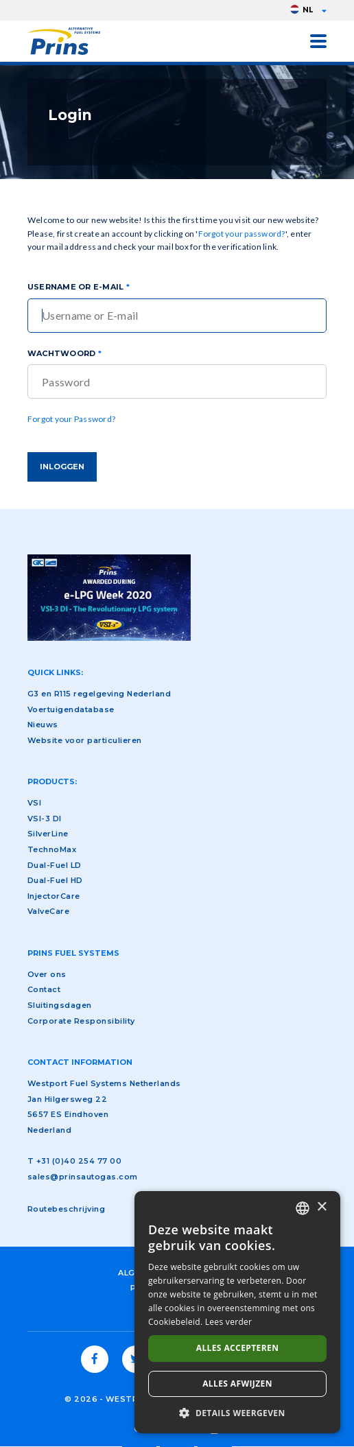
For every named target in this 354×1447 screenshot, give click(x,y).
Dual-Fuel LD (54, 865)
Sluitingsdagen (59, 1005)
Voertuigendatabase (71, 709)
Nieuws (42, 724)
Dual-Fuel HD (55, 880)
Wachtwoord (61, 353)
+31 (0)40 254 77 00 (78, 1161)
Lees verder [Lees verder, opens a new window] (228, 1322)
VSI (34, 803)
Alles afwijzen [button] (237, 1383)
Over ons (47, 974)
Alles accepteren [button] (237, 1348)
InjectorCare (53, 896)
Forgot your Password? (71, 419)
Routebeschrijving (66, 1209)
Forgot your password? (241, 233)
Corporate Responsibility (81, 1021)
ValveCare (48, 911)
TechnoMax (51, 849)
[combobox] (302, 1208)
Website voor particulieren (84, 740)
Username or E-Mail (75, 287)
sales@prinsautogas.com (82, 1176)
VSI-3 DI (44, 818)
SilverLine (48, 833)
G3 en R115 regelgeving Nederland (99, 693)
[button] (237, 1413)
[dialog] (237, 1312)
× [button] (321, 1207)
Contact (43, 989)
